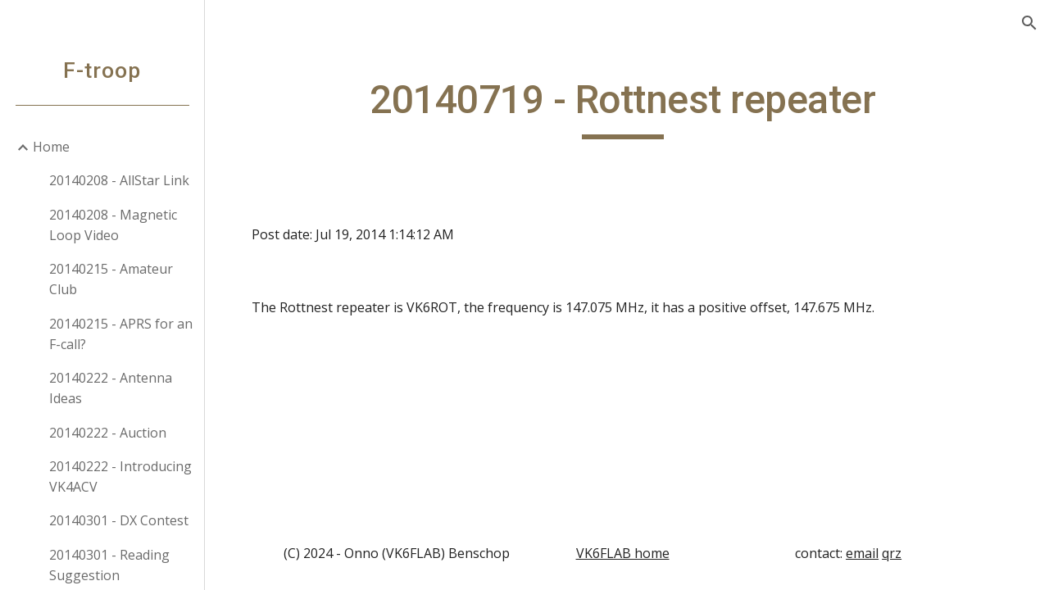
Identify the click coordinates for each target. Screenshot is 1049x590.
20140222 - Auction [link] (107, 433)
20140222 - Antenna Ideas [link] (110, 388)
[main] (627, 107)
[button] (1029, 23)
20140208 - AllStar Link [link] (119, 180)
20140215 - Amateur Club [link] (111, 279)
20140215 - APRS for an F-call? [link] (121, 334)
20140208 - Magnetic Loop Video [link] (113, 225)
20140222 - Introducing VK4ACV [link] (120, 476)
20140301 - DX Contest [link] (118, 520)
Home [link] (51, 147)
